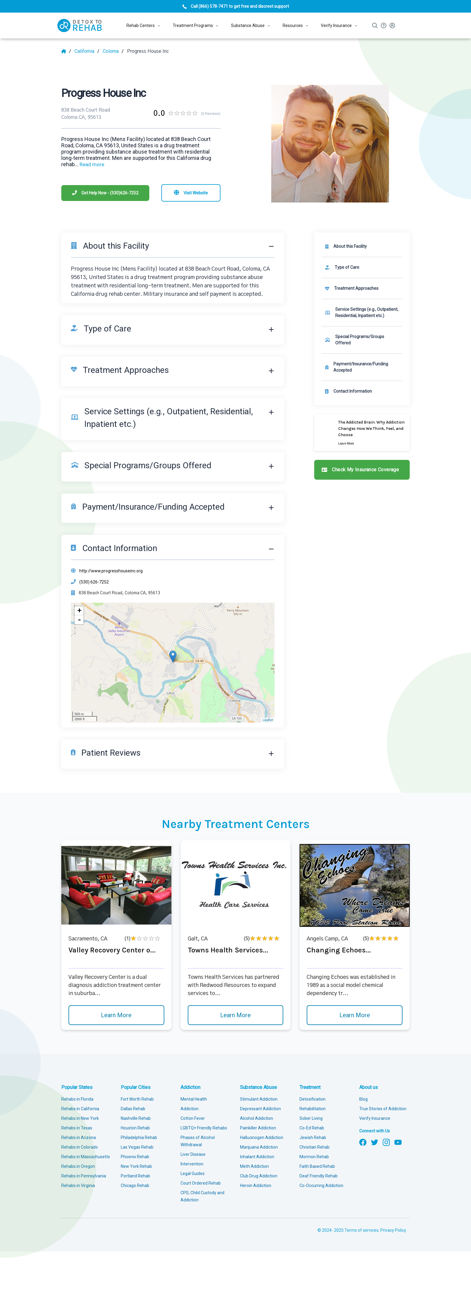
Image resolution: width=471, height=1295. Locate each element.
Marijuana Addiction (259, 1147)
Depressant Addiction (260, 1108)
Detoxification (312, 1099)
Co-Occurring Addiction (321, 1185)
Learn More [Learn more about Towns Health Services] (235, 1015)
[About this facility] (362, 246)
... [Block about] (89, 164)
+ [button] (79, 610)
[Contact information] (362, 391)
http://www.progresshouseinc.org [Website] (111, 570)
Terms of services (361, 1230)
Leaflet (268, 720)
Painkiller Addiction (258, 1128)
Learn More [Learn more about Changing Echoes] (354, 1015)
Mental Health (194, 1099)
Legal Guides (193, 1173)
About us (368, 1087)
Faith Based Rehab (317, 1166)
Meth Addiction (254, 1166)
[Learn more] (362, 432)
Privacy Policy (393, 1230)
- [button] (79, 620)
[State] (86, 51)
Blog (363, 1099)
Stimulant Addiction (259, 1099)
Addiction (190, 1087)
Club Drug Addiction (258, 1176)
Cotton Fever (193, 1118)
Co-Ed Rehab (311, 1128)
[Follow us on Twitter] (374, 1141)
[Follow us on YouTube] (398, 1141)
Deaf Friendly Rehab (318, 1176)
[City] (113, 51)
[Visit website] (190, 193)
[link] (362, 267)
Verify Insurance (374, 1118)
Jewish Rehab (312, 1137)
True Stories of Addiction (382, 1108)
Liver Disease (193, 1154)
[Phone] (105, 193)
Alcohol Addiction (256, 1118)
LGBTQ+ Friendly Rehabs (204, 1128)
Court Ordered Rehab (201, 1183)
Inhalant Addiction (257, 1156)
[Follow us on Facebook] (362, 1141)
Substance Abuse (258, 1087)
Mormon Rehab (314, 1156)
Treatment (310, 1087)
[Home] (66, 51)
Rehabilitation (312, 1108)
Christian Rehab (314, 1147)
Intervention (192, 1164)
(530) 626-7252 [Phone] (94, 582)
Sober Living (311, 1118)
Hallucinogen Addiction (261, 1137)
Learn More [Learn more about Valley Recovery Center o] (116, 1015)
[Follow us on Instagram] (386, 1141)
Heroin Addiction (255, 1185)
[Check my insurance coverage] (362, 470)
